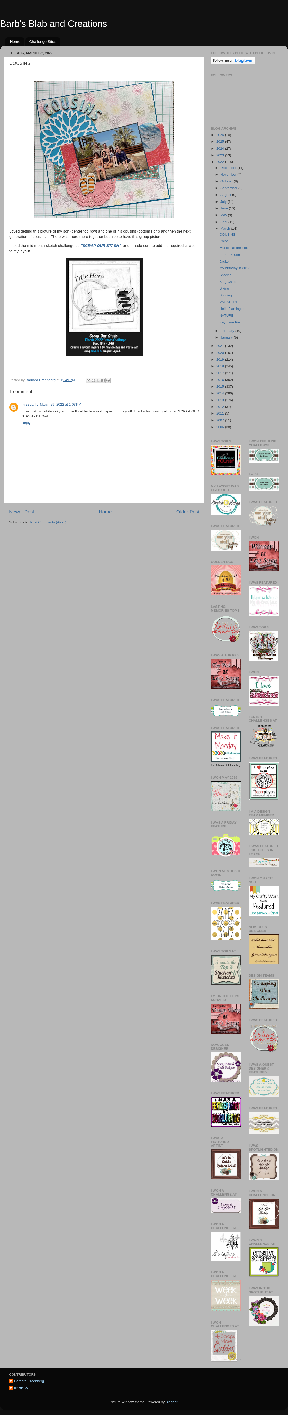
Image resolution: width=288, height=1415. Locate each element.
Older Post (187, 511)
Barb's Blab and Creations (53, 23)
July (224, 202)
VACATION (228, 302)
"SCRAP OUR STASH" (101, 246)
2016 (220, 380)
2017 (220, 373)
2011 (220, 413)
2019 (220, 359)
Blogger (171, 1402)
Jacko (224, 261)
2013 (220, 400)
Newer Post (21, 511)
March (225, 228)
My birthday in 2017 (235, 268)
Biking (224, 288)
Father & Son (230, 255)
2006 (220, 427)
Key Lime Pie (230, 322)
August (226, 195)
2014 (220, 393)
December (228, 168)
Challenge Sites (42, 41)
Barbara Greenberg (29, 1381)
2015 (220, 386)
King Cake (228, 282)
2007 (220, 420)
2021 (220, 346)
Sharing (226, 275)
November (228, 174)
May (224, 215)
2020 (220, 353)
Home (15, 41)
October (227, 181)
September (229, 188)
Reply (26, 423)
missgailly (30, 404)
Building (226, 295)
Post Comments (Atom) (48, 522)
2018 (220, 366)
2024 (220, 148)
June (224, 208)
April (224, 222)
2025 (220, 141)
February (227, 331)
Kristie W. (21, 1388)
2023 (220, 155)
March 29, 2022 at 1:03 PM (60, 404)
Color (224, 241)
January (227, 337)
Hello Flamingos (232, 309)
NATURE (227, 315)
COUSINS (228, 234)
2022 (220, 162)
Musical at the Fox (234, 248)
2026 (220, 135)
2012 (220, 407)
